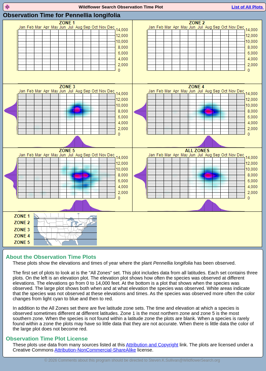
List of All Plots (248, 7)
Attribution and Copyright (152, 344)
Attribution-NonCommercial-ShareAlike (95, 350)
